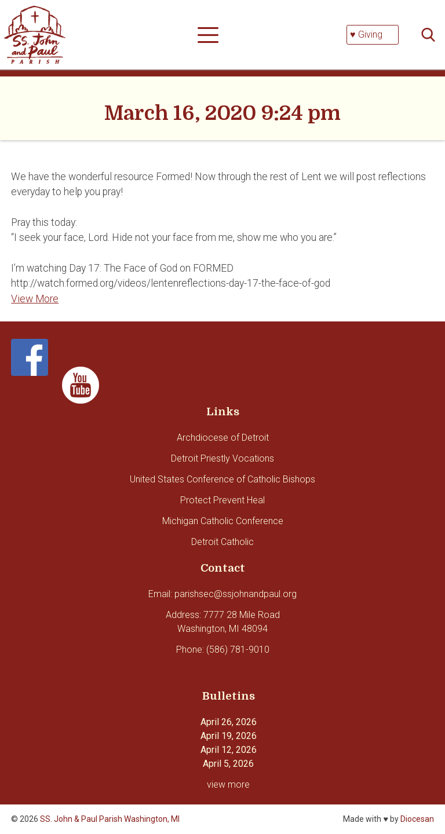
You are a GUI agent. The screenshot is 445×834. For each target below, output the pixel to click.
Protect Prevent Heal (222, 500)
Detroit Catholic (222, 541)
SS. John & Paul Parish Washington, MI (110, 819)
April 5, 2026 (228, 763)
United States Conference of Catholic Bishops (222, 479)
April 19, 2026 (228, 735)
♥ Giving (366, 34)
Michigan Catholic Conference (222, 520)
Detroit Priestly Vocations (222, 458)
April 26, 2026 (228, 721)
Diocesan (417, 819)
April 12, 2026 (228, 749)
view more (228, 784)
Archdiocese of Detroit (223, 437)
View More (35, 299)
